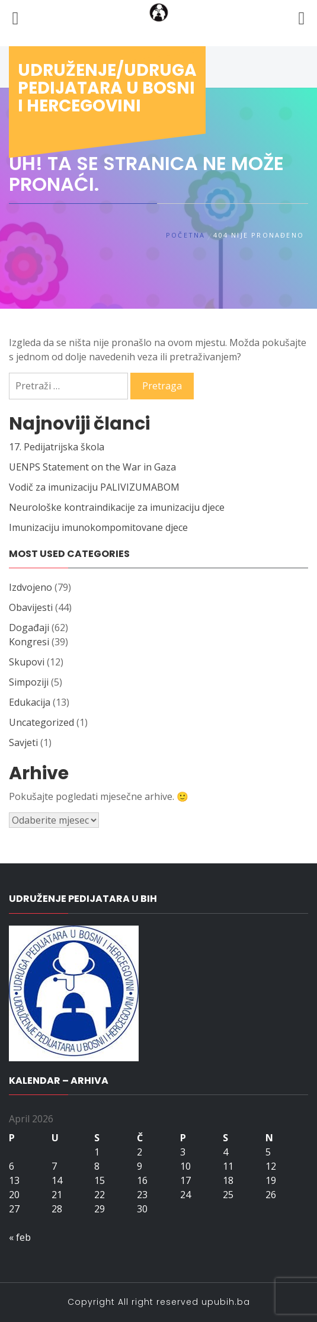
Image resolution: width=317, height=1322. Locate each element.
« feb (20, 1237)
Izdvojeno (30, 587)
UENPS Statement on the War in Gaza (92, 466)
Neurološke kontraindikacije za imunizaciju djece (117, 507)
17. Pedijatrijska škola (56, 446)
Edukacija (29, 702)
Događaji (29, 627)
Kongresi (29, 641)
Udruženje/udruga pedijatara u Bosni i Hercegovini (107, 88)
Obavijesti (31, 607)
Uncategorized (41, 722)
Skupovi (26, 661)
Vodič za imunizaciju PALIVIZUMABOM (94, 487)
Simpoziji (29, 682)
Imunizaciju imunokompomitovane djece (98, 527)
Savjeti (23, 742)
